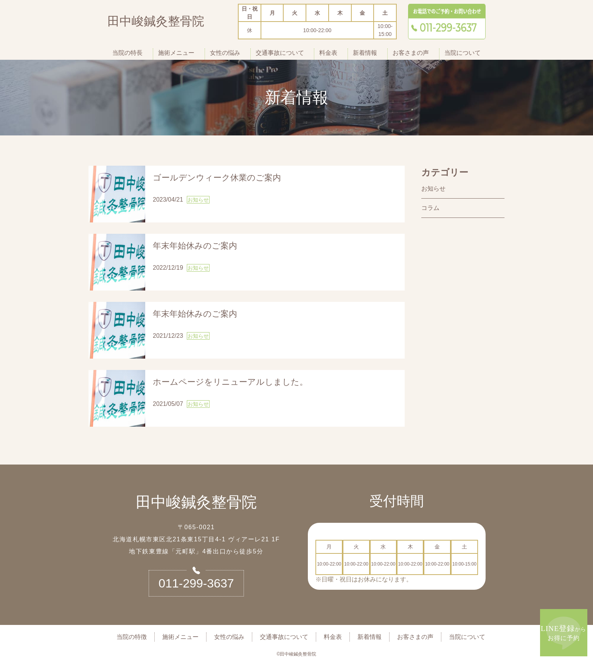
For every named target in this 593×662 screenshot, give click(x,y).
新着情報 (365, 53)
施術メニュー (176, 53)
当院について (462, 53)
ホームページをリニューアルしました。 (230, 382)
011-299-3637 (196, 583)
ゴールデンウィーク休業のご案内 (217, 177)
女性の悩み (225, 53)
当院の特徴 (131, 637)
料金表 (328, 53)
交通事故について (280, 53)
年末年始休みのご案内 (195, 245)
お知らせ (433, 188)
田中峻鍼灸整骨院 (155, 22)
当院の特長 (127, 53)
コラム (430, 208)
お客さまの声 (411, 53)
